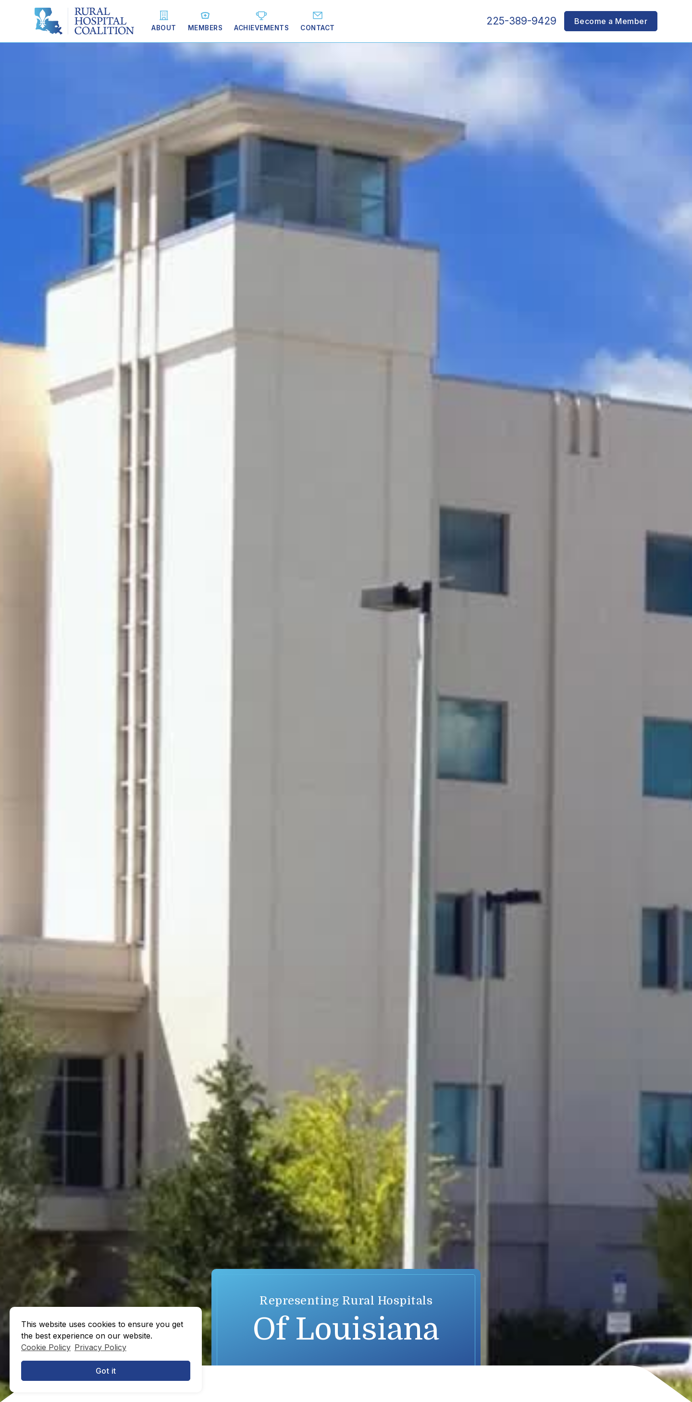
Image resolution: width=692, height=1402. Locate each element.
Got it (106, 1371)
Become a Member (611, 21)
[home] (84, 21)
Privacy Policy (100, 1347)
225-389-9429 (521, 21)
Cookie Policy (46, 1347)
